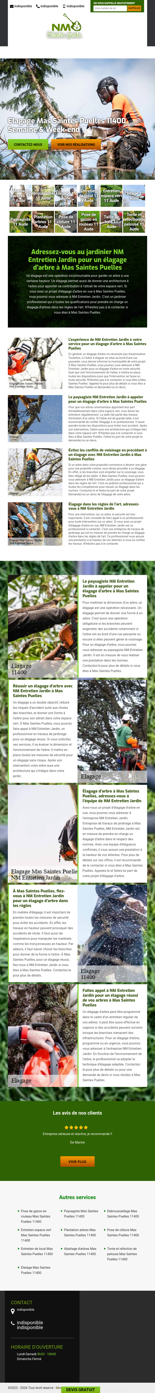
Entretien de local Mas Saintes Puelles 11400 (37, 1251)
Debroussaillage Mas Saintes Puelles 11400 (123, 1213)
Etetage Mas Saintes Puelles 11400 (35, 1270)
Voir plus (77, 1162)
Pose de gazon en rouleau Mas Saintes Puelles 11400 (35, 1216)
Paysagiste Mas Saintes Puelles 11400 (81, 1213)
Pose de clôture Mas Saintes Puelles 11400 (123, 1232)
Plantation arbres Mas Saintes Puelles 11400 (80, 1232)
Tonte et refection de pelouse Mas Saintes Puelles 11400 (122, 1254)
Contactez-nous (28, 145)
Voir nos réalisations (76, 145)
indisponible (21, 6)
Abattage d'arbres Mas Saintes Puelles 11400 (80, 1251)
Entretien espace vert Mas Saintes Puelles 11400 (36, 1235)
